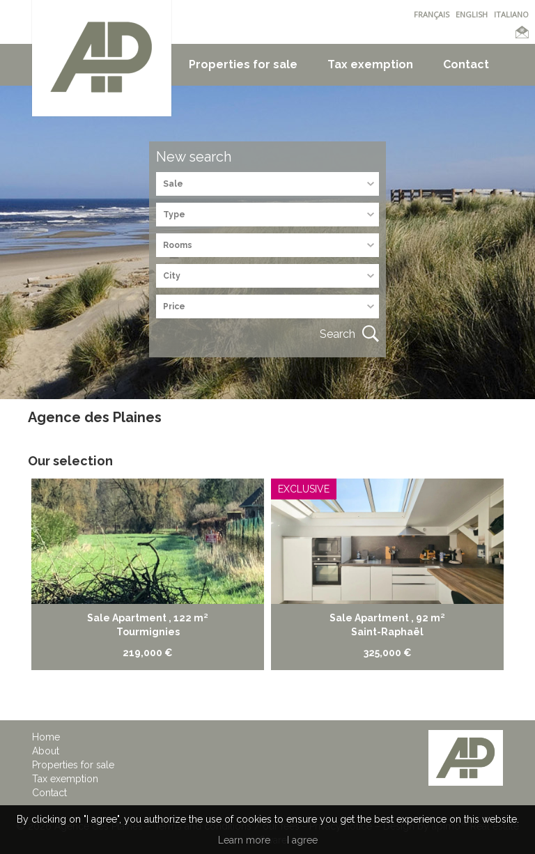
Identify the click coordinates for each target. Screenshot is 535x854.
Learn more (244, 840)
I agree (302, 840)
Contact (466, 64)
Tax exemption (370, 64)
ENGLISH (472, 14)
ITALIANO (511, 14)
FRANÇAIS (431, 14)
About (45, 750)
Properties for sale (243, 64)
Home (46, 737)
